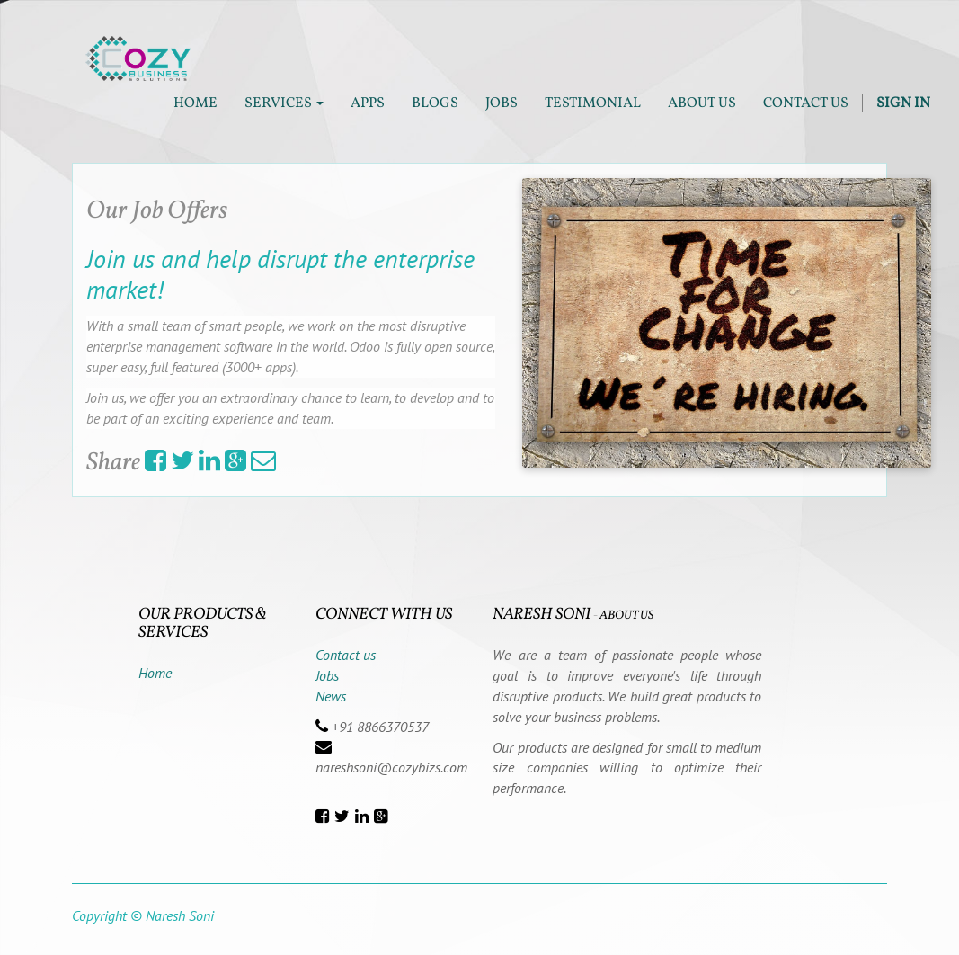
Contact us (345, 655)
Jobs (327, 675)
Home (155, 673)
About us (626, 615)
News (330, 696)
